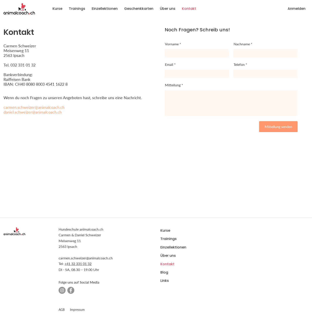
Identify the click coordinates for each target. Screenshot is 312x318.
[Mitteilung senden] (278, 126)
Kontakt (167, 263)
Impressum (77, 309)
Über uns (168, 255)
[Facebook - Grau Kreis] (70, 290)
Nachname (242, 44)
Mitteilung (173, 85)
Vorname (172, 44)
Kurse (165, 230)
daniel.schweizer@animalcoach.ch (32, 112)
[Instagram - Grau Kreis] (62, 290)
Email (169, 64)
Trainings (168, 238)
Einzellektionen (173, 247)
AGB (62, 309)
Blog (164, 272)
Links (164, 280)
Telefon (239, 64)
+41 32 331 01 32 (78, 264)
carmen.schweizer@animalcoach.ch (33, 107)
